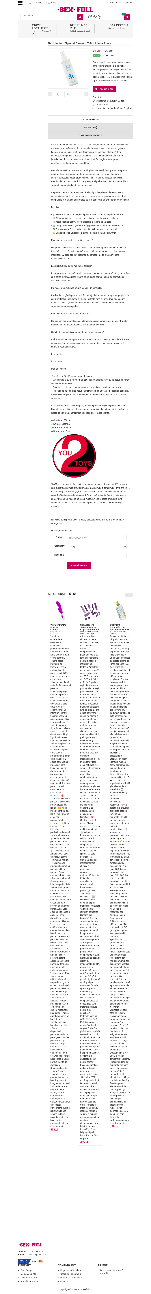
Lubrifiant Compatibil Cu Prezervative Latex (119, 627)
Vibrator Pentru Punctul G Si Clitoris (58, 627)
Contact (128, 2)
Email (52, 2)
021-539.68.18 (36, 2)
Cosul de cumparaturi (70, 1274)
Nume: (59, 537)
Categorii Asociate (90, 135)
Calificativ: (58, 546)
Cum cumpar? (115, 2)
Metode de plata (28, 1274)
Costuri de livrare (29, 1277)
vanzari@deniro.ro (38, 1254)
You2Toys (65, 431)
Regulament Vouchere (71, 1270)
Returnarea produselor (71, 1277)
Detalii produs (90, 119)
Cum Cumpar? (28, 1270)
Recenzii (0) (90, 127)
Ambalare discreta (29, 1281)
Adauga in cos (106, 89)
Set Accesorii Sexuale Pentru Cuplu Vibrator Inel (89, 627)
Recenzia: (58, 555)
